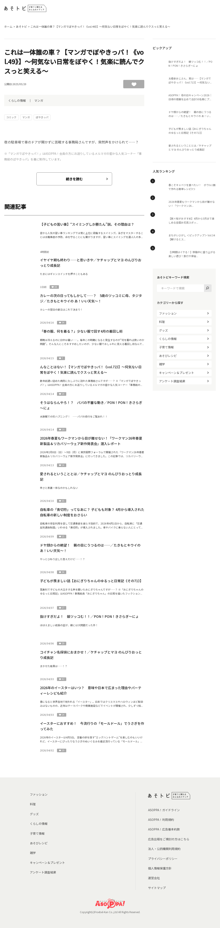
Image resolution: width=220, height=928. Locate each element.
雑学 (162, 364)
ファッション (168, 313)
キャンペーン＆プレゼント (176, 373)
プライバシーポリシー (163, 858)
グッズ (163, 330)
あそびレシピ (168, 356)
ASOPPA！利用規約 (161, 819)
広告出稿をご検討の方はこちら (168, 839)
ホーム (8, 27)
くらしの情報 (17, 100)
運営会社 (154, 878)
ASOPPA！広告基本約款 (164, 829)
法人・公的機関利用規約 (164, 849)
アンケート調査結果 (172, 381)
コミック (11, 117)
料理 (162, 322)
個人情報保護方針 (160, 868)
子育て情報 (166, 347)
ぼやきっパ (42, 117)
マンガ (38, 100)
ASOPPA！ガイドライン (164, 810)
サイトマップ (157, 888)
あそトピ (21, 27)
